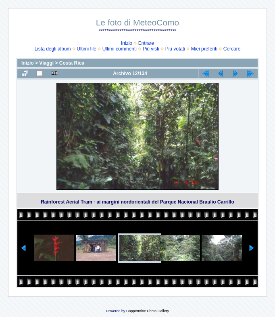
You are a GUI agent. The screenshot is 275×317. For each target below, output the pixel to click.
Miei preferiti (204, 49)
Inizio (126, 43)
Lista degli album (53, 49)
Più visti (151, 49)
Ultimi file (86, 49)
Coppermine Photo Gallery (147, 311)
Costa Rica (71, 63)
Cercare (232, 49)
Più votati (175, 49)
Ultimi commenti (119, 49)
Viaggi (46, 63)
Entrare (146, 43)
